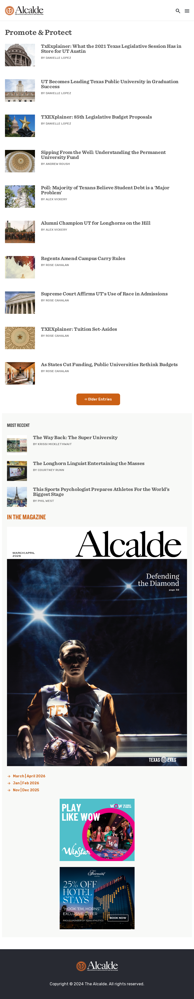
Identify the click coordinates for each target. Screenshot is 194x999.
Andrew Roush (58, 164)
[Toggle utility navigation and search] (176, 11)
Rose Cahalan (57, 265)
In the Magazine (26, 517)
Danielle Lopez (58, 58)
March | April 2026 (29, 776)
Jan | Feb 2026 (26, 783)
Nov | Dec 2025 (26, 790)
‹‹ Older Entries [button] (98, 399)
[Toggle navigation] (185, 11)
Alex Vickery (56, 199)
